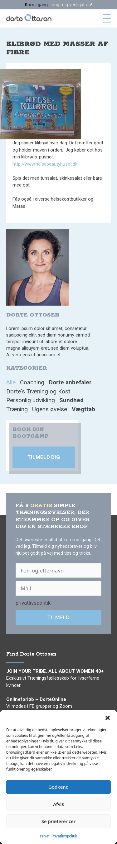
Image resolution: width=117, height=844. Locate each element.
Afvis (58, 804)
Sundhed (71, 400)
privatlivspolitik (33, 603)
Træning (17, 409)
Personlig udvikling (30, 400)
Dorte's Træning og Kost (38, 391)
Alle (11, 382)
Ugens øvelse (49, 409)
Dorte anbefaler (70, 382)
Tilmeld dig (43, 457)
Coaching (32, 382)
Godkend (58, 787)
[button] (108, 718)
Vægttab (83, 409)
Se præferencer (58, 821)
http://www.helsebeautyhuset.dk (44, 164)
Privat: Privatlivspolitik (58, 836)
